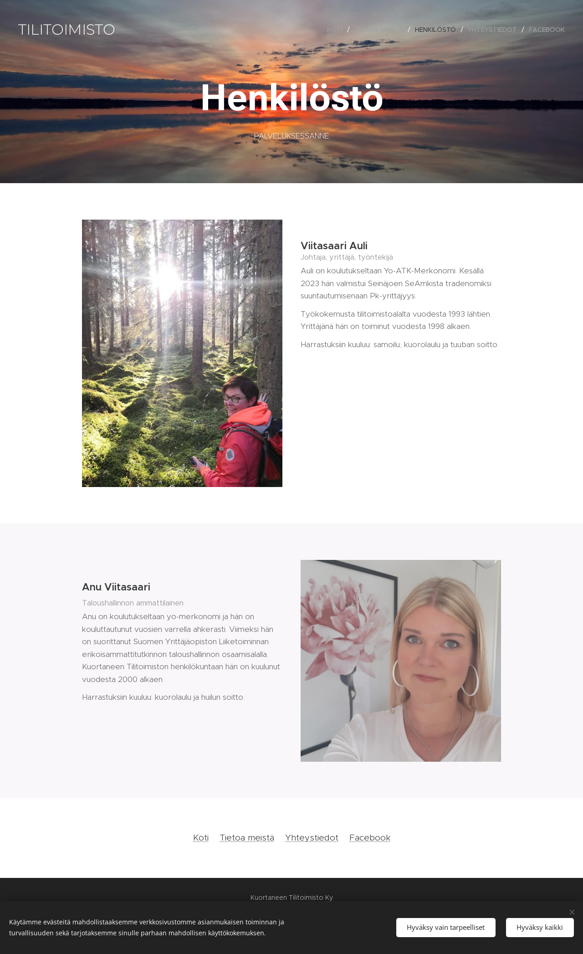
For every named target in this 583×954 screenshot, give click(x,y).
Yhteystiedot (311, 837)
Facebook (369, 837)
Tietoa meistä (247, 837)
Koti (201, 837)
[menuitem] (337, 29)
